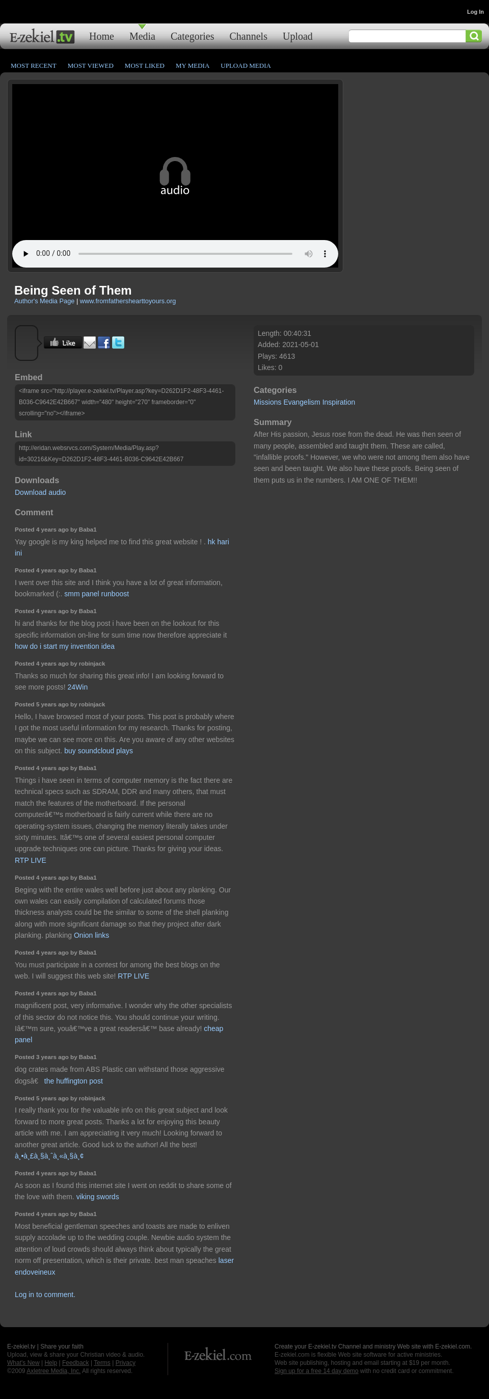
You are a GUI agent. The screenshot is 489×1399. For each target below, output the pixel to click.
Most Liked (145, 65)
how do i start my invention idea (65, 646)
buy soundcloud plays (98, 751)
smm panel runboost (96, 594)
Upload (298, 36)
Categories (192, 36)
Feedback (75, 1362)
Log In (475, 12)
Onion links (91, 935)
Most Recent (34, 65)
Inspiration (339, 402)
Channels (248, 36)
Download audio (40, 492)
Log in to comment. (45, 1294)
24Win (78, 687)
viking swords (97, 1197)
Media (142, 36)
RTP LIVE (30, 860)
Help (50, 1362)
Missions (267, 402)
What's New (23, 1362)
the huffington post (73, 1081)
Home (101, 36)
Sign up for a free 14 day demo (317, 1371)
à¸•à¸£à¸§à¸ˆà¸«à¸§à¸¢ (49, 1156)
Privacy (125, 1362)
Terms (102, 1362)
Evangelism (301, 402)
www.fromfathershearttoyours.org (128, 301)
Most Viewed (91, 65)
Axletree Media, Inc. (53, 1371)
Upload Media (246, 65)
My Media (192, 65)
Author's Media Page (44, 301)
